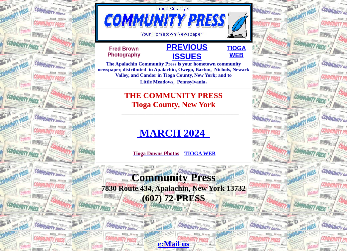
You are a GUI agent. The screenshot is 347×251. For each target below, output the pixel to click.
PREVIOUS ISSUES (187, 52)
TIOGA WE (198, 153)
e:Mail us (173, 243)
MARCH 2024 (173, 133)
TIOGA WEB (236, 52)
